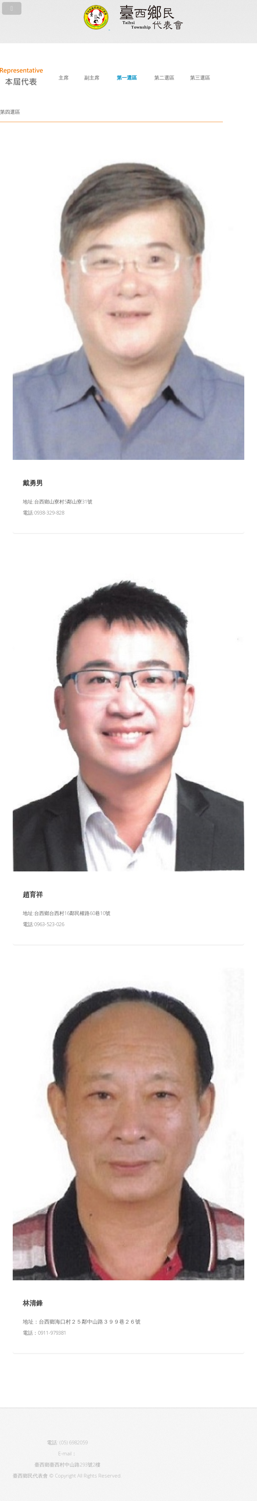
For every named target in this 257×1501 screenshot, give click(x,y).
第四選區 (10, 111)
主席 (64, 77)
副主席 (91, 77)
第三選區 (200, 77)
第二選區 (164, 77)
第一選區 (127, 77)
